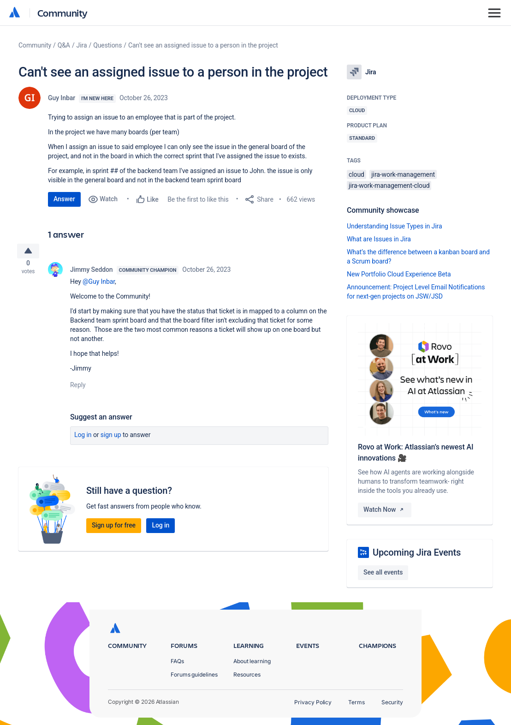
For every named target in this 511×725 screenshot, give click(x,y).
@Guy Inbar (99, 285)
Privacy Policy (313, 702)
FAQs (177, 661)
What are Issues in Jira (379, 239)
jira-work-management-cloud (389, 185)
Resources (247, 674)
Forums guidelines (194, 674)
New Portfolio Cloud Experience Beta (399, 274)
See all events (383, 572)
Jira (82, 45)
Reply (78, 388)
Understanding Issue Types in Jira (394, 226)
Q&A (64, 45)
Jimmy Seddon (91, 273)
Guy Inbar (61, 98)
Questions (107, 45)
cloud (356, 174)
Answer (64, 199)
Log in (83, 438)
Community (62, 12)
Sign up (111, 438)
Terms (356, 702)
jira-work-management (403, 174)
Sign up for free (114, 529)
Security (392, 702)
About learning (252, 661)
